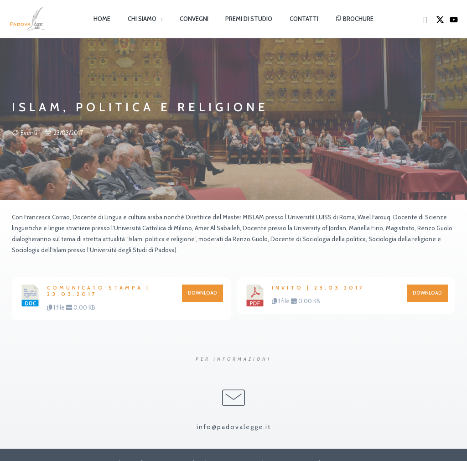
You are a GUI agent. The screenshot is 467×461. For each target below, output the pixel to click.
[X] (440, 20)
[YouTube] (454, 20)
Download (202, 293)
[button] (168, 19)
